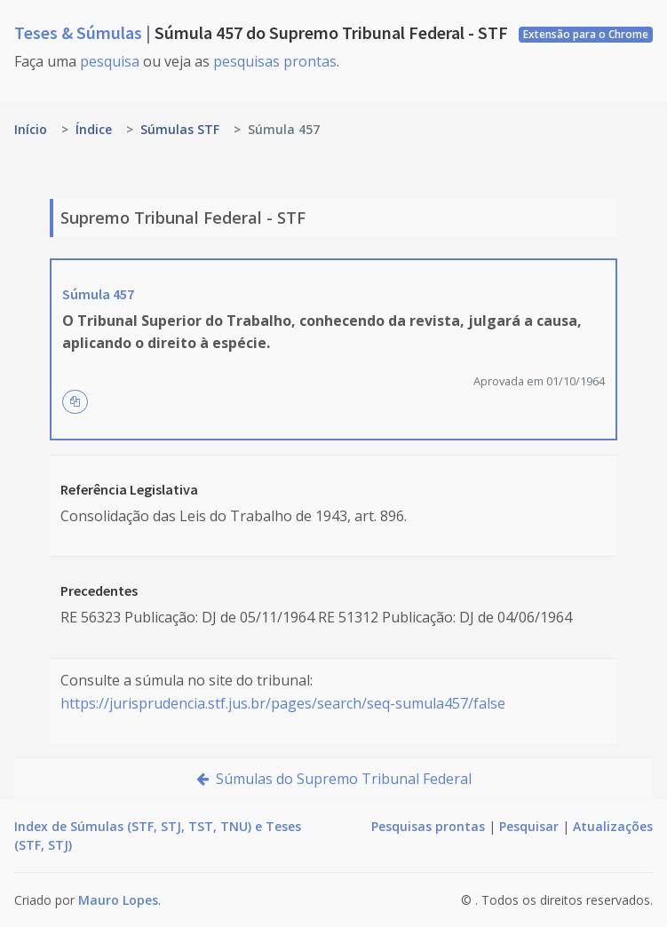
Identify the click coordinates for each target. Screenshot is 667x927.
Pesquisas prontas (428, 826)
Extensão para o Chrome (585, 34)
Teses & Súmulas (80, 32)
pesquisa (109, 61)
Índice (93, 129)
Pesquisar (529, 826)
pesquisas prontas (275, 61)
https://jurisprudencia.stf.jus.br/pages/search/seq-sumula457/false (282, 703)
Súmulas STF (179, 129)
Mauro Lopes (118, 899)
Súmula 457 (98, 294)
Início (30, 129)
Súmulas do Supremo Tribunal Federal (334, 778)
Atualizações (613, 826)
